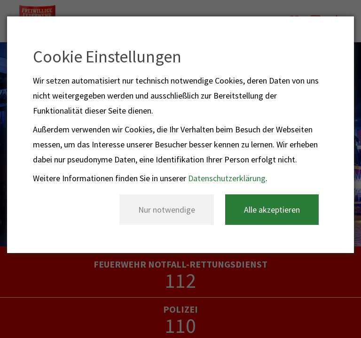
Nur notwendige (166, 209)
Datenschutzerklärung (227, 178)
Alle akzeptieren (272, 209)
